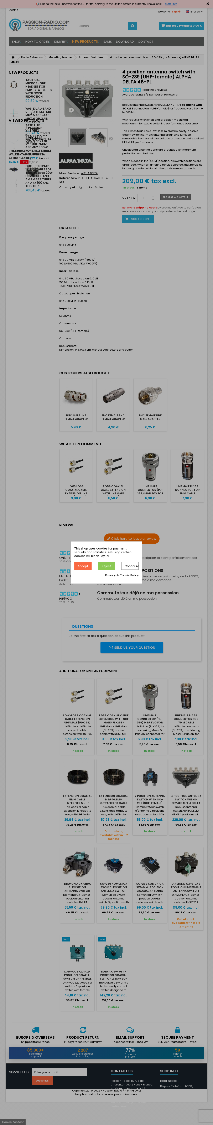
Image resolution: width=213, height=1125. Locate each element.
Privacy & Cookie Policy (122, 575)
